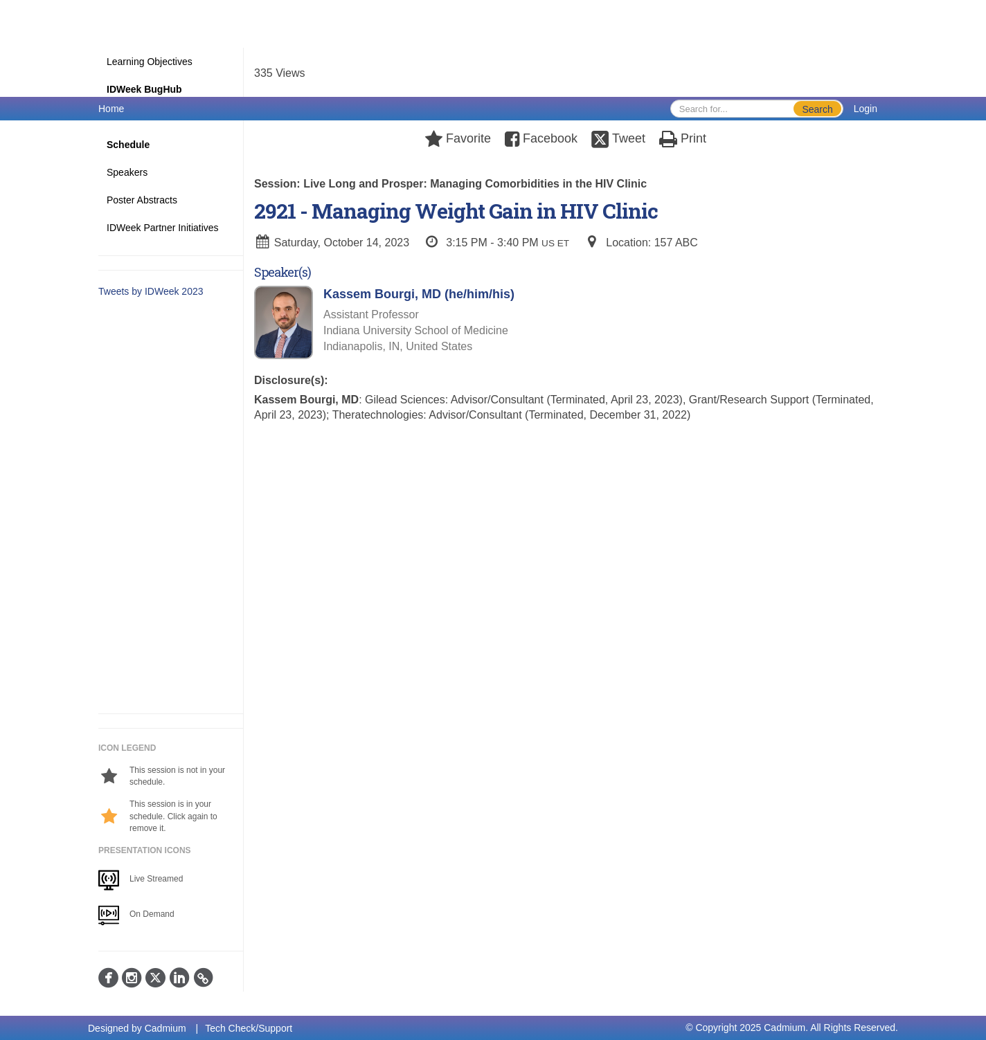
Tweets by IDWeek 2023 (150, 291)
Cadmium (165, 1028)
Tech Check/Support (248, 1028)
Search (817, 109)
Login (865, 108)
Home (111, 108)
